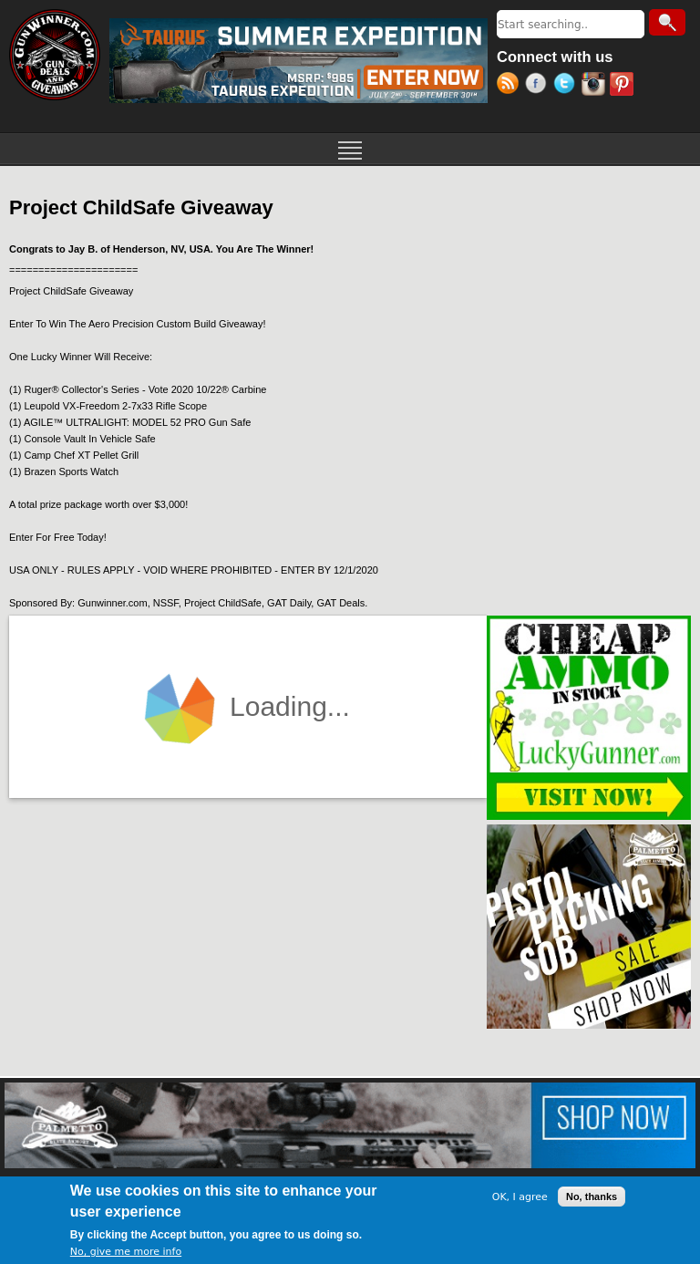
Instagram (596, 85)
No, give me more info (125, 1252)
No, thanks (591, 1196)
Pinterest (624, 85)
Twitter (567, 85)
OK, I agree (520, 1197)
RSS (511, 85)
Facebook (539, 85)
